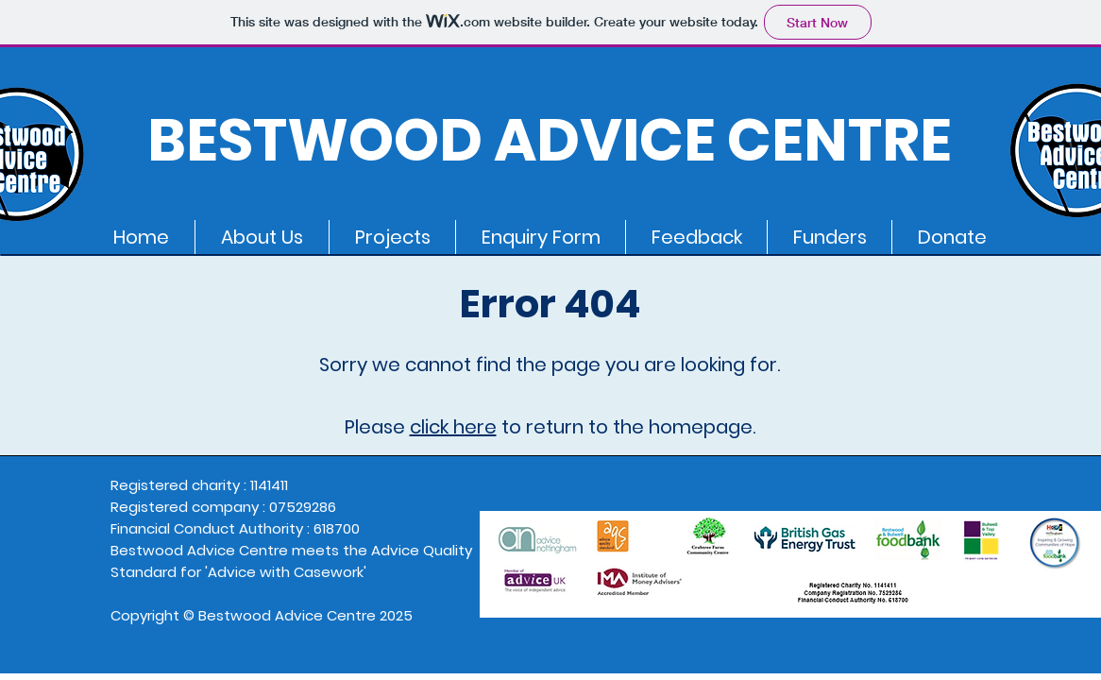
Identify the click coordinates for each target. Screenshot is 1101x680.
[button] (262, 237)
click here (453, 427)
